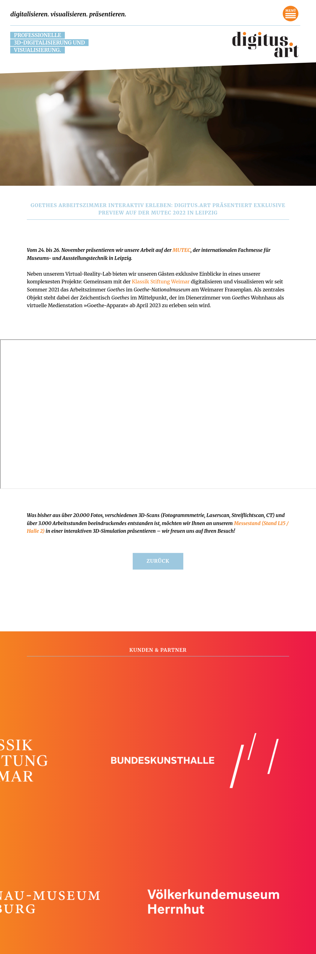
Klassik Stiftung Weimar (161, 281)
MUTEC (181, 250)
